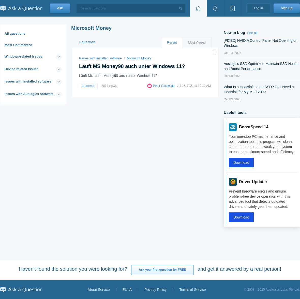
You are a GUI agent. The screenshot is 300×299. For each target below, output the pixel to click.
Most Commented (18, 45)
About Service (98, 290)
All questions (15, 33)
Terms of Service (192, 290)
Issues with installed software (28, 81)
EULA (127, 290)
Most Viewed (197, 42)
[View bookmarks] (232, 8)
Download (241, 162)
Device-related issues (21, 69)
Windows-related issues (23, 56)
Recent (172, 42)
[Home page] (198, 8)
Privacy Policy (155, 290)
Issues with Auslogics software (29, 94)
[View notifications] (215, 8)
